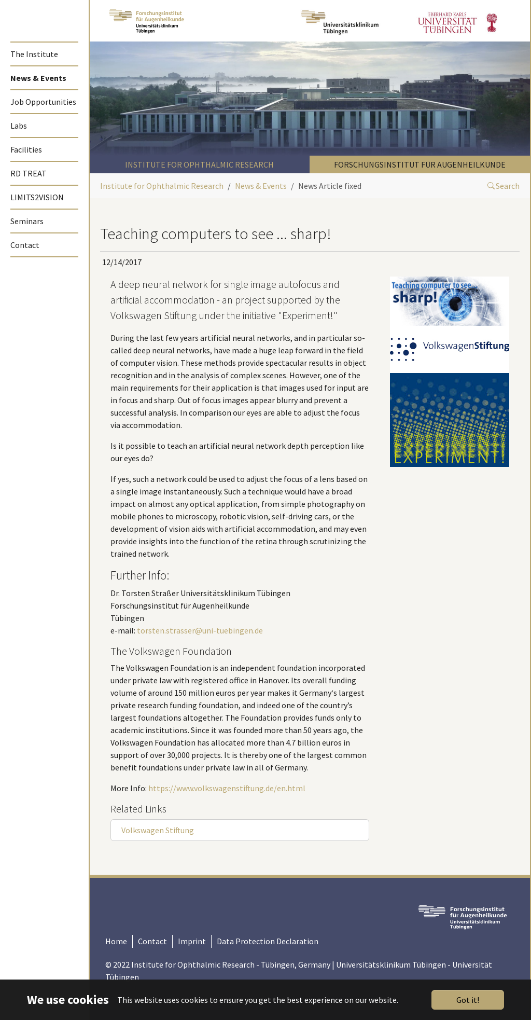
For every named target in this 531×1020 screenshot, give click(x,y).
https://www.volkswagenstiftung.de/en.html (226, 788)
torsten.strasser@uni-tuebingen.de (200, 630)
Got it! (467, 1000)
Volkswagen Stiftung (157, 830)
